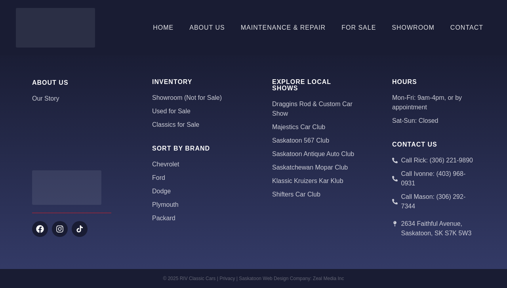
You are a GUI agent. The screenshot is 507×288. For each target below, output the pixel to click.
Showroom (413, 27)
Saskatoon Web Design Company (274, 278)
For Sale (358, 27)
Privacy (227, 278)
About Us (207, 27)
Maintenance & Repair (283, 27)
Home (163, 27)
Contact (466, 27)
